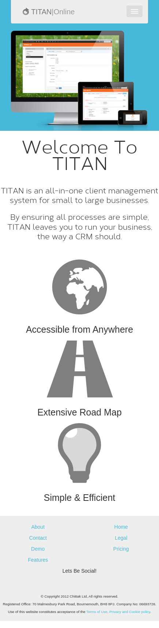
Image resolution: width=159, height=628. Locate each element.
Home (121, 527)
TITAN (48, 12)
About (38, 527)
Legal (121, 538)
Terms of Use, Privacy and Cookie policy (118, 612)
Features (38, 560)
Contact (38, 538)
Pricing (121, 549)
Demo (38, 549)
